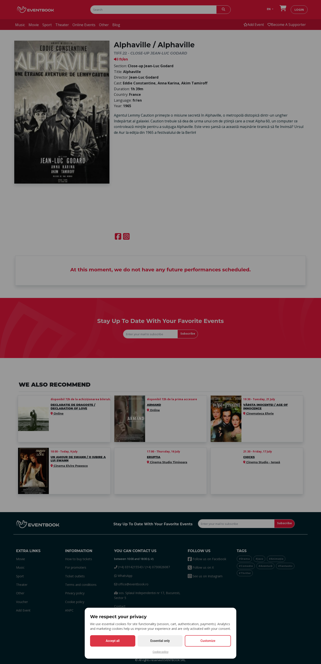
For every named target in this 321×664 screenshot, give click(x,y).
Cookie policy (160, 652)
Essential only (160, 641)
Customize (207, 641)
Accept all (112, 641)
